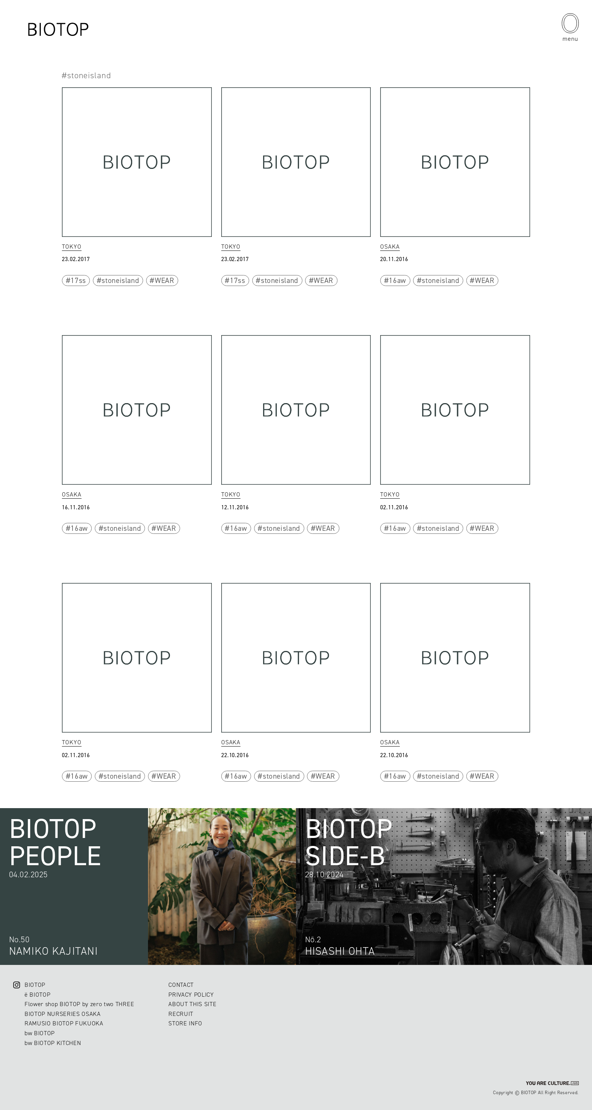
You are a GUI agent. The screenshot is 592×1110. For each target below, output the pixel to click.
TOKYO (72, 246)
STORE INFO (185, 1023)
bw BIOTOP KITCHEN (53, 1043)
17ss (78, 280)
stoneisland (120, 280)
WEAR (164, 280)
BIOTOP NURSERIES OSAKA (63, 1014)
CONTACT (181, 985)
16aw (397, 280)
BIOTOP (35, 985)
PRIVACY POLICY (191, 995)
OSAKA (390, 246)
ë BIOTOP (37, 995)
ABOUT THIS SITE (192, 1004)
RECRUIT (180, 1014)
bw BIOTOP (40, 1033)
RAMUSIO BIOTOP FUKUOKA (64, 1023)
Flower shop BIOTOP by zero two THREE (79, 1004)
